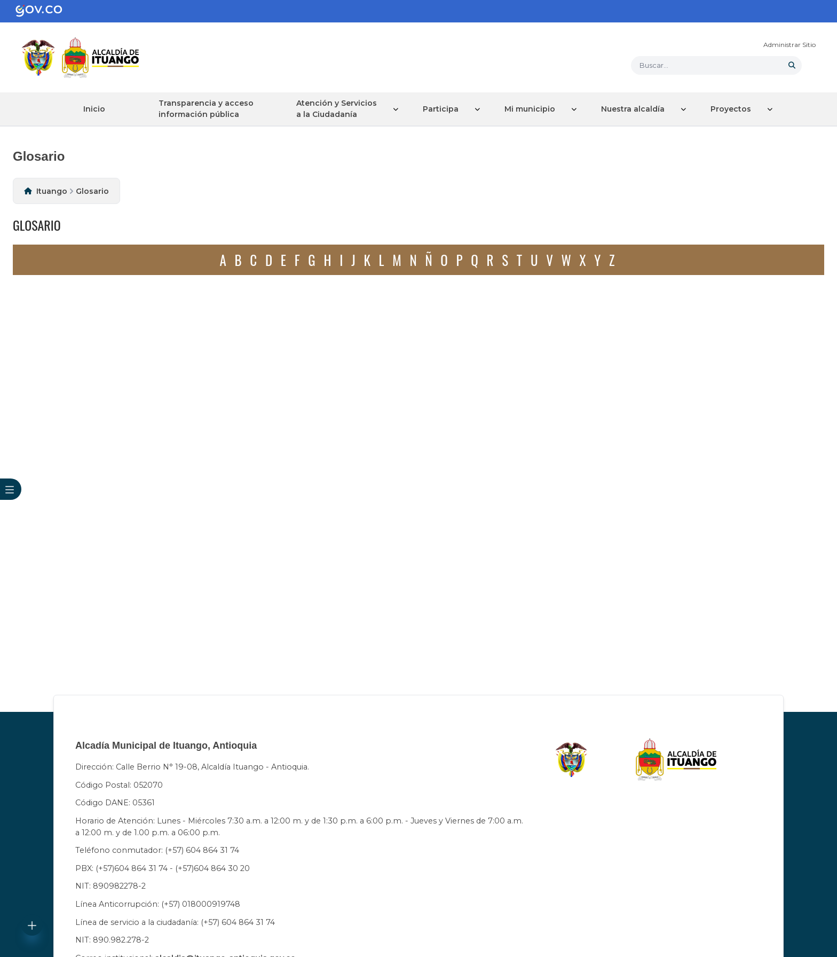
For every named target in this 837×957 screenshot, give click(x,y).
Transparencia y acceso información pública (206, 108)
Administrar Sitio (789, 45)
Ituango (51, 191)
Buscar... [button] (653, 65)
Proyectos (730, 109)
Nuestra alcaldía (633, 109)
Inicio (94, 109)
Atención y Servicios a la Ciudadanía (336, 108)
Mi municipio (529, 109)
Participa (441, 109)
